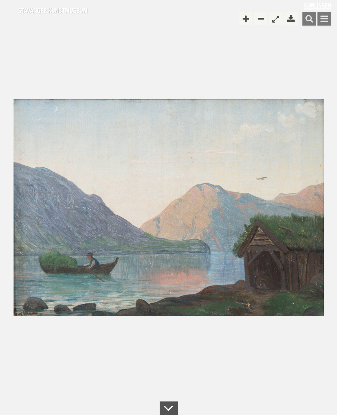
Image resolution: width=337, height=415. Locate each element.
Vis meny (324, 19)
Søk (309, 19)
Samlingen (317, 5)
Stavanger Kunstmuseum (52, 10)
